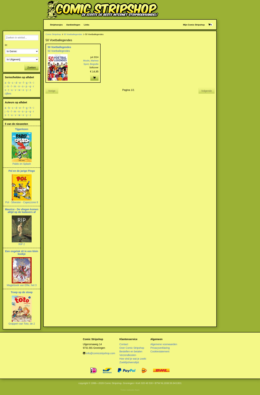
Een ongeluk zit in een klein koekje (21, 252)
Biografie (94, 64)
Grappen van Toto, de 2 (21, 323)
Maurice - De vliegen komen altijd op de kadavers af (21, 210)
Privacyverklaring (160, 347)
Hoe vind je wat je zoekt (132, 358)
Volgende (206, 90)
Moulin (86, 60)
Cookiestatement (159, 351)
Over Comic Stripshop (131, 347)
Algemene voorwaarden (163, 344)
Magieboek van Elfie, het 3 (22, 285)
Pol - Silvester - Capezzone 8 (21, 202)
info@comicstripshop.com (100, 353)
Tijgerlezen (21, 129)
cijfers (8, 93)
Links (86, 24)
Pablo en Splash (21, 163)
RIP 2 (22, 244)
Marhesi (95, 60)
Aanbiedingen (73, 24)
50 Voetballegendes (73, 34)
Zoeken (31, 67)
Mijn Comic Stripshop (194, 24)
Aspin (137, 390)
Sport (86, 64)
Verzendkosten (127, 355)
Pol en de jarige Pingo (21, 170)
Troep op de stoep (22, 292)
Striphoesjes (56, 24)
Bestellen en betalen (130, 351)
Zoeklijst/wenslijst (129, 362)
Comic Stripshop (53, 34)
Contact (123, 344)
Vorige (51, 90)
